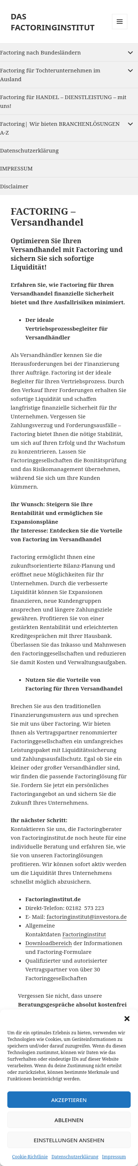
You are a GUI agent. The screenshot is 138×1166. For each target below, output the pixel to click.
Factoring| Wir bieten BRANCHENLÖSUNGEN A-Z (60, 128)
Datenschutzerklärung (74, 1157)
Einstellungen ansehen (68, 1140)
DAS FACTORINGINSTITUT (53, 22)
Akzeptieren (69, 1099)
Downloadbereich (48, 943)
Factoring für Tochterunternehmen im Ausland (50, 75)
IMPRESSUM (16, 168)
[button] (127, 1018)
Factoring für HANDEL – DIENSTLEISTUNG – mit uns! (63, 101)
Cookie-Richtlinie (30, 1157)
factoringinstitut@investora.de (87, 916)
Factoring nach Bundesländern (40, 52)
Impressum (114, 1157)
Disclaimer (14, 186)
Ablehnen (69, 1120)
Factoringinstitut (84, 934)
